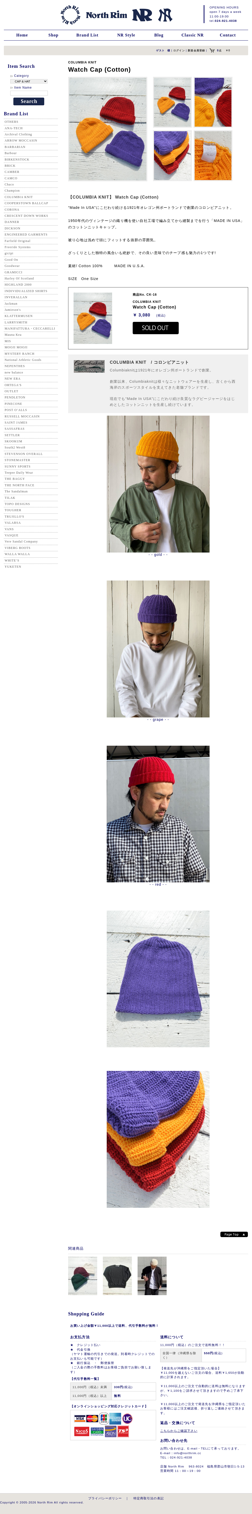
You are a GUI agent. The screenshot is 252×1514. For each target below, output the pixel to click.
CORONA (12, 209)
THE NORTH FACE (19, 485)
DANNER (12, 222)
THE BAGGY (15, 479)
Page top (234, 1234)
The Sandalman (16, 491)
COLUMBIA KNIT (19, 197)
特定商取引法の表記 (148, 1498)
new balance (14, 372)
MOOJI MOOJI (16, 347)
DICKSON (12, 228)
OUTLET (12, 391)
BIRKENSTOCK (17, 159)
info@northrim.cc (187, 1453)
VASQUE (12, 535)
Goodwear (12, 266)
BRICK (10, 165)
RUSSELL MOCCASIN (22, 416)
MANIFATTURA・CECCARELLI (30, 328)
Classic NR (193, 35)
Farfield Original (18, 241)
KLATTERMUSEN (19, 316)
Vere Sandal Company (21, 541)
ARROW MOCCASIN (21, 140)
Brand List (87, 35)
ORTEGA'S (13, 385)
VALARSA (13, 523)
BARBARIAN (15, 147)
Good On (11, 259)
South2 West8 (15, 447)
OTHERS (12, 122)
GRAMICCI (13, 272)
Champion (12, 190)
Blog (159, 35)
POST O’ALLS (16, 410)
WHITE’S (12, 560)
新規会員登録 (196, 50)
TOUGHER (13, 510)
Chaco (9, 184)
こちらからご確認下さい (178, 1430)
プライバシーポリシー (105, 1498)
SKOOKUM (13, 441)
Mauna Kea (13, 335)
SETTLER (12, 435)
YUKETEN (13, 566)
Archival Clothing (18, 134)
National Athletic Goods (23, 360)
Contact (228, 35)
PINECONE (13, 404)
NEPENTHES (15, 366)
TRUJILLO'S (14, 516)
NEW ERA (13, 378)
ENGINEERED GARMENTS (26, 234)
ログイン (179, 50)
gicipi (9, 253)
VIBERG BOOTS (18, 548)
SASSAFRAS (15, 429)
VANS (9, 529)
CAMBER (12, 172)
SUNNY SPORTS (18, 466)
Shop (53, 35)
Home (22, 35)
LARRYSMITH (16, 322)
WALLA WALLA (17, 554)
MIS (8, 341)
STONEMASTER (17, 460)
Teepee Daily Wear (19, 472)
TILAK (10, 498)
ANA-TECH (14, 128)
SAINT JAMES (16, 422)
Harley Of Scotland (19, 278)
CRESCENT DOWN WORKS (26, 216)
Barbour (11, 153)
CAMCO (11, 178)
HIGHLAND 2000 (18, 284)
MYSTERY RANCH (19, 354)
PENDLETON (15, 397)
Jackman (11, 303)
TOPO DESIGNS (17, 504)
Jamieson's (13, 310)
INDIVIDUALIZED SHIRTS (26, 291)
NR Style (126, 35)
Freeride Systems (18, 247)
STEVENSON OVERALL (24, 454)
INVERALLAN (16, 297)
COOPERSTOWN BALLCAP (26, 203)
